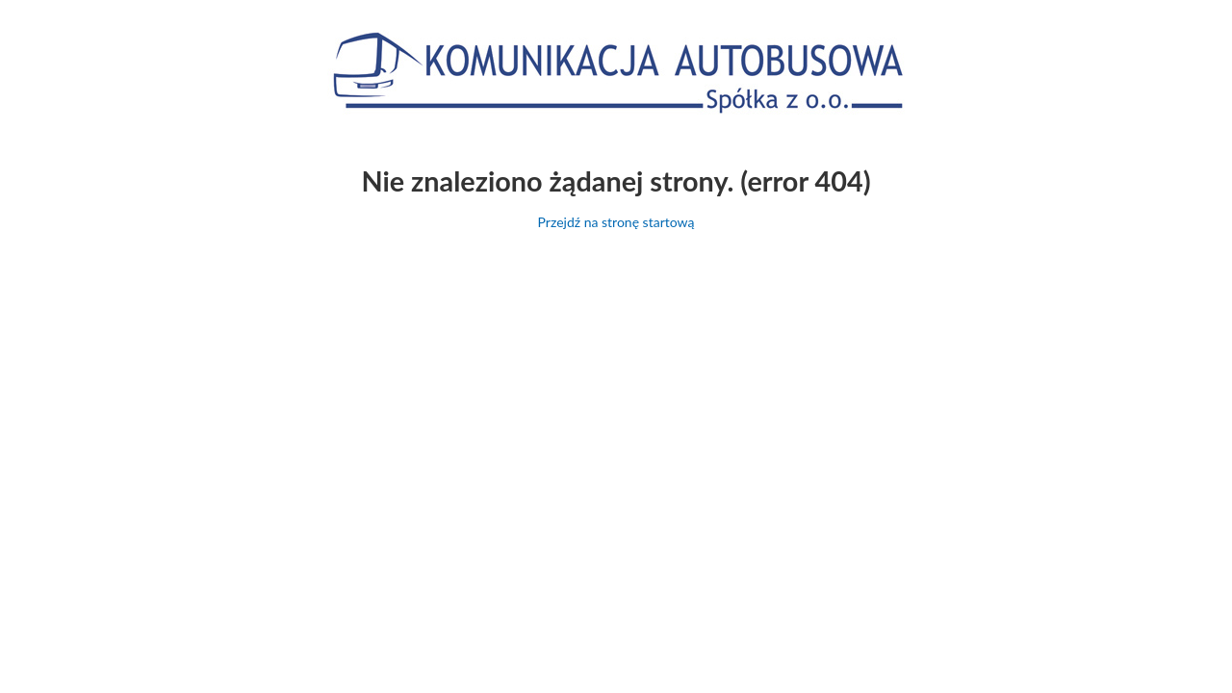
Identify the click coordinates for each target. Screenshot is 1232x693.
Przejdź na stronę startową (616, 222)
